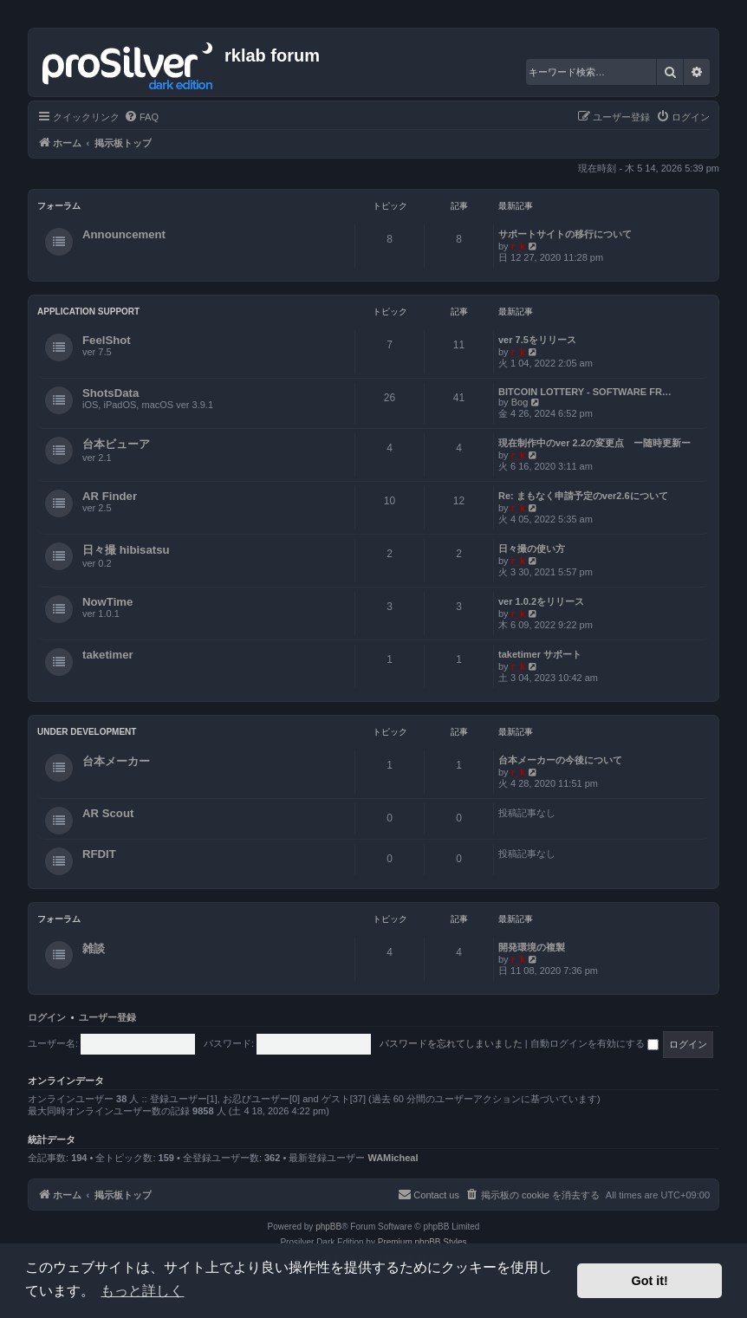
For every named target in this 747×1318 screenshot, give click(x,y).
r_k (518, 246)
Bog (520, 402)
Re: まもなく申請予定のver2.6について (583, 495)
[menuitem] (141, 117)
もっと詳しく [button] (142, 1290)
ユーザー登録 (107, 1017)
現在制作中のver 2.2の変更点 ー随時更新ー (594, 443)
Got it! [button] (650, 1281)
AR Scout (107, 813)
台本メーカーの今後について (560, 760)
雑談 (93, 948)
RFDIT (99, 853)
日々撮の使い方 (531, 548)
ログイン (47, 1017)
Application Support (88, 311)
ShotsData (110, 392)
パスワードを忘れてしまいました (451, 1043)
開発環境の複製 (531, 947)
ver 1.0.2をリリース (541, 601)
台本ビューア (116, 444)
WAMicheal (392, 1157)
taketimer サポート (539, 654)
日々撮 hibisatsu (126, 549)
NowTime (107, 601)
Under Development (86, 732)
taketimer (107, 654)
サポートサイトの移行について (565, 234)
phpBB (328, 1226)
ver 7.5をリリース (537, 339)
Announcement (124, 234)
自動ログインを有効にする (594, 1043)
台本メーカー (116, 761)
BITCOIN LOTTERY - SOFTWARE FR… (585, 391)
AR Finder (109, 496)
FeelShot (106, 340)
